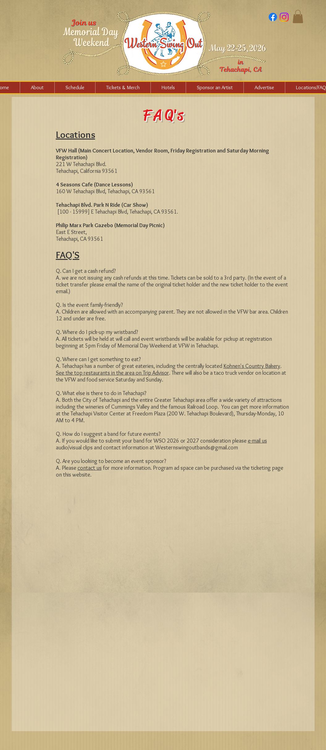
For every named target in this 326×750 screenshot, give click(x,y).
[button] (297, 16)
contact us (90, 468)
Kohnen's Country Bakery (251, 366)
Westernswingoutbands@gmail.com (196, 447)
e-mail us (257, 440)
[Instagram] (284, 17)
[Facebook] (272, 17)
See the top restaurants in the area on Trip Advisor (112, 372)
